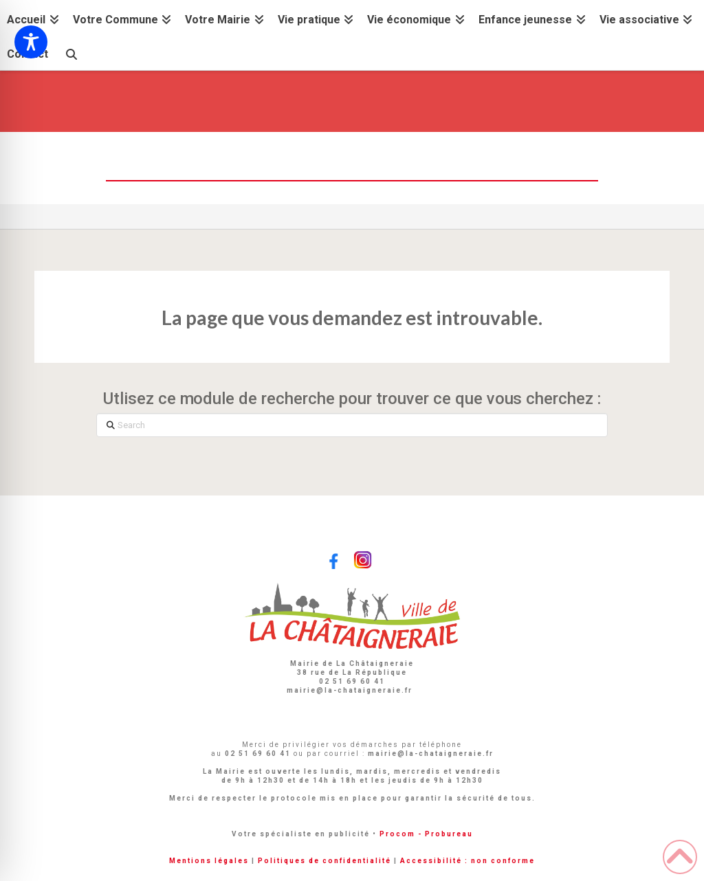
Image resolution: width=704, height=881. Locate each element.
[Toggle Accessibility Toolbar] (31, 42)
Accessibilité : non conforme (467, 861)
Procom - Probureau (426, 834)
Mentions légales (209, 861)
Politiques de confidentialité (324, 861)
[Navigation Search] (71, 52)
